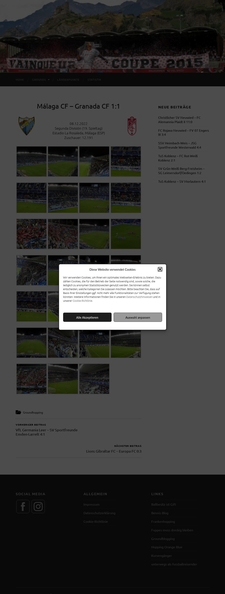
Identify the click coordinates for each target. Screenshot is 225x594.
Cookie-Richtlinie (82, 301)
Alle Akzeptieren (87, 317)
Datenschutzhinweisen (139, 297)
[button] (160, 269)
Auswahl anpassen (137, 317)
